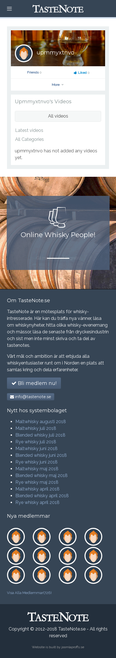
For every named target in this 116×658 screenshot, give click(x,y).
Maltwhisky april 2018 (37, 489)
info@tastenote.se (30, 396)
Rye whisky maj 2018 (36, 482)
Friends (34, 72)
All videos (58, 116)
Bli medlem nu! (33, 383)
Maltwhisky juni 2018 (36, 448)
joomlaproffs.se (72, 647)
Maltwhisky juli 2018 (35, 428)
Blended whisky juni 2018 (41, 455)
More (58, 85)
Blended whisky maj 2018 (41, 475)
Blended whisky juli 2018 (40, 435)
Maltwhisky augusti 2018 (40, 421)
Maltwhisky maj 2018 (36, 468)
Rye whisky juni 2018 (36, 462)
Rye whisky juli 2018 (35, 441)
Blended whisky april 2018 (42, 495)
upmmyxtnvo (55, 52)
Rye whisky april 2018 (37, 502)
